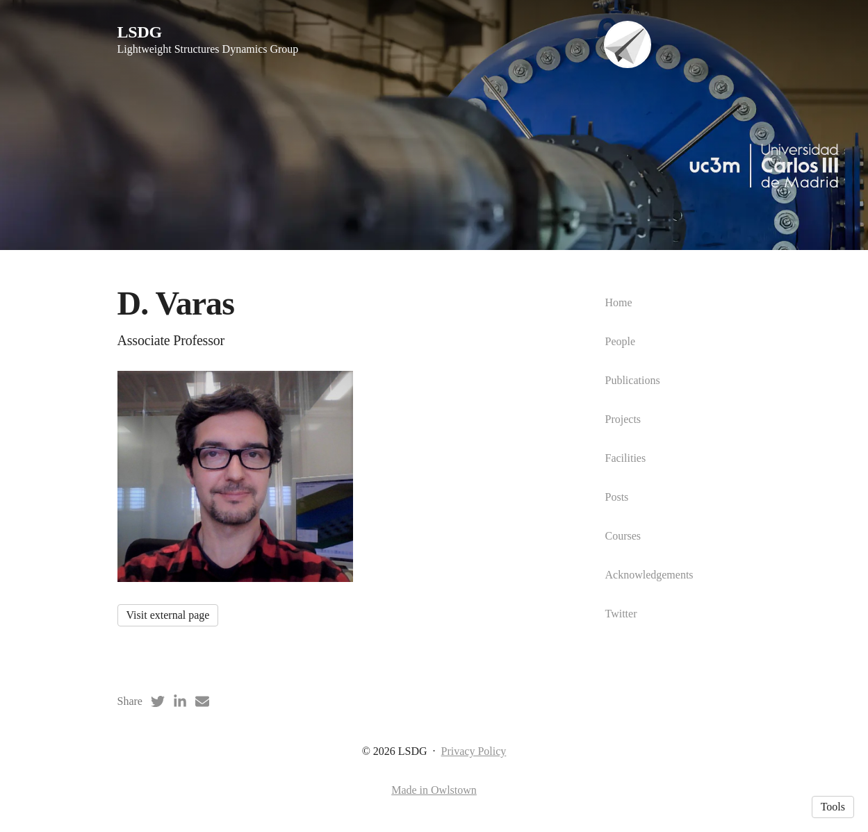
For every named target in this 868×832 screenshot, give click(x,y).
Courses (623, 536)
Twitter (621, 613)
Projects (623, 419)
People (620, 341)
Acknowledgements (649, 575)
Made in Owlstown (434, 790)
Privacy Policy (474, 751)
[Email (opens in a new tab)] (202, 701)
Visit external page (168, 615)
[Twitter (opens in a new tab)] (158, 701)
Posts (617, 497)
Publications (632, 380)
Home (618, 302)
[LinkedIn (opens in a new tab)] (180, 701)
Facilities (625, 458)
